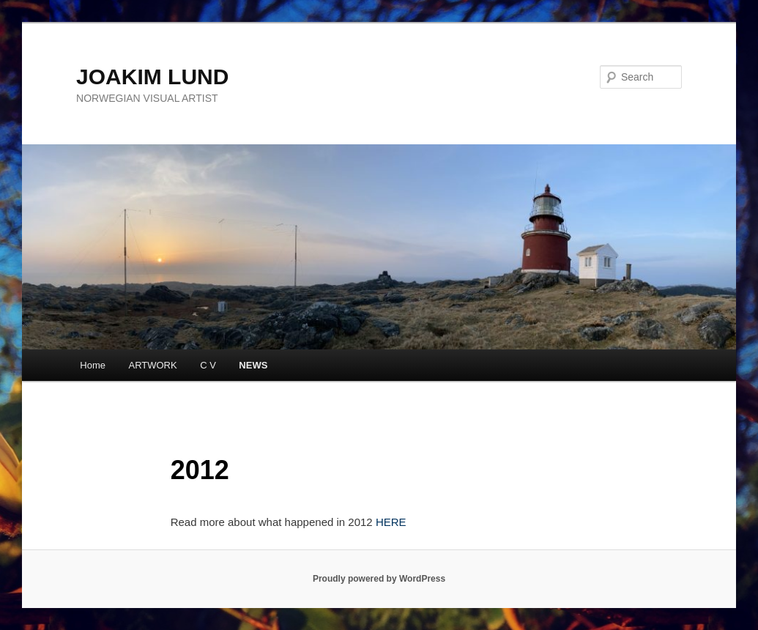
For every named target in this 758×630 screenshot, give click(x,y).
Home (92, 365)
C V (208, 365)
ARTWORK (152, 365)
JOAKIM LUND (152, 76)
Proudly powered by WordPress (379, 579)
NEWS (253, 365)
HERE (391, 522)
